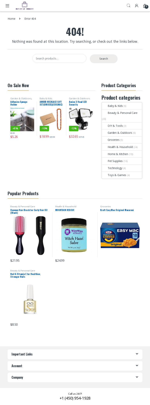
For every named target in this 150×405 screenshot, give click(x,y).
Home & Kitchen (115, 154)
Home (11, 18)
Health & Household (117, 147)
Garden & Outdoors (20, 98)
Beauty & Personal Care (120, 113)
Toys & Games (114, 175)
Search (128, 6)
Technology (112, 168)
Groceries (111, 140)
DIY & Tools (112, 126)
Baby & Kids (46, 98)
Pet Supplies (112, 161)
